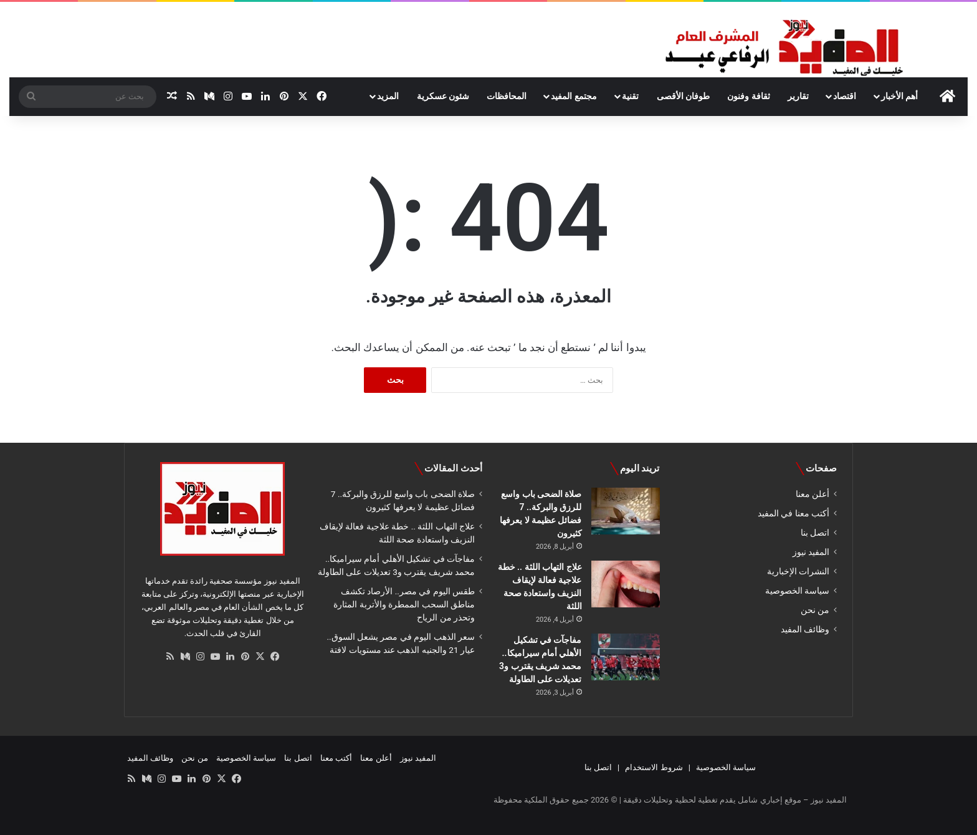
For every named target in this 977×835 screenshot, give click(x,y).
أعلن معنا (812, 494)
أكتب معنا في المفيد (793, 513)
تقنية (630, 96)
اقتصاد (844, 96)
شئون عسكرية (443, 96)
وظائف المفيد (805, 629)
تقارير (798, 96)
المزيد (388, 96)
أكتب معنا (336, 758)
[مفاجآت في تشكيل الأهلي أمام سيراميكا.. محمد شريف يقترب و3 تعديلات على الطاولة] (625, 657)
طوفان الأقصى (683, 96)
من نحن (815, 610)
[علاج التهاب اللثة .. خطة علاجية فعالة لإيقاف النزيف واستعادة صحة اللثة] (625, 584)
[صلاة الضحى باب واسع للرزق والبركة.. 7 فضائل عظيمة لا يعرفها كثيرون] (625, 511)
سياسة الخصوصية (797, 591)
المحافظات (507, 96)
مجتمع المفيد (573, 96)
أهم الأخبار (899, 96)
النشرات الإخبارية (798, 571)
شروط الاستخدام (653, 767)
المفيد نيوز (811, 552)
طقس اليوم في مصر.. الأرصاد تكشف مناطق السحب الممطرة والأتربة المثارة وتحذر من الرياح (404, 604)
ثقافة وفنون (748, 96)
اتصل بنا (815, 533)
